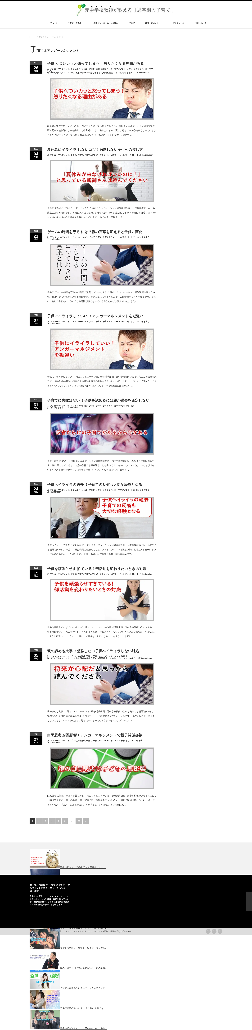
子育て (130, 69)
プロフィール (178, 23)
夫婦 (98, 69)
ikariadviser (144, 73)
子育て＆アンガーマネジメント (97, 155)
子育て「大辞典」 (75, 23)
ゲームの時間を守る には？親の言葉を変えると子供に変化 (94, 232)
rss (208, 931)
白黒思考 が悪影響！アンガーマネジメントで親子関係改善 (94, 735)
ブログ (132, 23)
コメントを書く (126, 73)
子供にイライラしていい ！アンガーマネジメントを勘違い (95, 316)
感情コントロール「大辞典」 (106, 23)
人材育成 (81, 656)
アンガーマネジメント (59, 69)
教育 (114, 155)
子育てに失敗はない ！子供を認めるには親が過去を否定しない (98, 400)
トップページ (52, 23)
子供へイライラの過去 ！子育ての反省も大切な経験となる (94, 485)
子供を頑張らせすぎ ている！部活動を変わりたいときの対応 (96, 569)
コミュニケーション (79, 69)
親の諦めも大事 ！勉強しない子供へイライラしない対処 (93, 651)
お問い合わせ (200, 23)
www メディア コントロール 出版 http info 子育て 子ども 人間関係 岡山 (81, 73)
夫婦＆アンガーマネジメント (113, 69)
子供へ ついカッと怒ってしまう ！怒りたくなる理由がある (95, 63)
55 (79, 821)
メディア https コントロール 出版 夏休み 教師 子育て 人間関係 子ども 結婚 (83, 658)
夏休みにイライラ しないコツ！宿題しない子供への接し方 (95, 150)
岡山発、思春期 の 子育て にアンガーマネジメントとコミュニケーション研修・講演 (50, 888)
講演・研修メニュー (153, 23)
